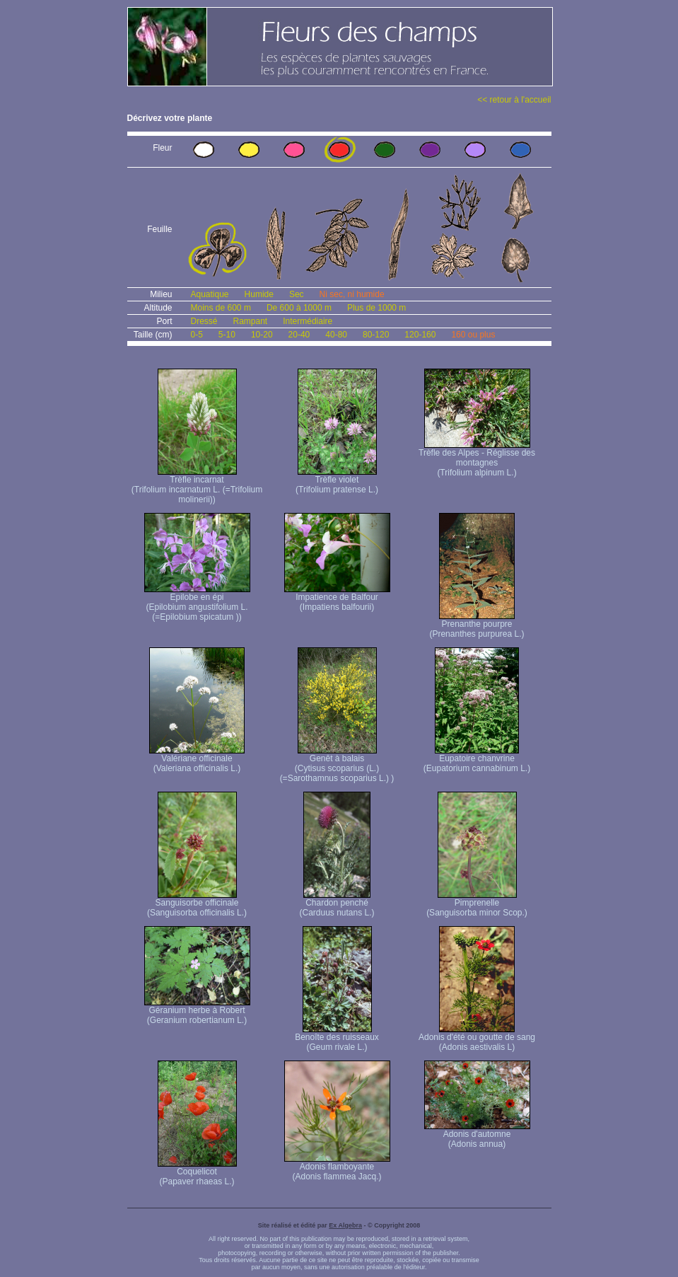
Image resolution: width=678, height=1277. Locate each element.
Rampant (250, 321)
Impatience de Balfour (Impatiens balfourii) (337, 598)
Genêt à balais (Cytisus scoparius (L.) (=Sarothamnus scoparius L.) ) (337, 764)
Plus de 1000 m (376, 308)
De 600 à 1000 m (299, 308)
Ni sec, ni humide (352, 294)
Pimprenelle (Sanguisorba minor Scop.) (476, 904)
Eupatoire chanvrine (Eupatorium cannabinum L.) (476, 759)
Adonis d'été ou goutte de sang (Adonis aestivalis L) (477, 1038)
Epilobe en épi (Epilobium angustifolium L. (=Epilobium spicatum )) (197, 603)
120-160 (420, 335)
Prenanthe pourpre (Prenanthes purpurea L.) (476, 625)
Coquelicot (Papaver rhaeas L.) (197, 1172)
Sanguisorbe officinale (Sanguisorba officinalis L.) (197, 904)
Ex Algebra (345, 1225)
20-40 (299, 335)
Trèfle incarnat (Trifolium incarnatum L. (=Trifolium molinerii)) (196, 485)
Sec (296, 294)
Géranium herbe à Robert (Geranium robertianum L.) (197, 1011)
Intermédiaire (307, 321)
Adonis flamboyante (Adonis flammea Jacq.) (337, 1167)
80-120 (376, 335)
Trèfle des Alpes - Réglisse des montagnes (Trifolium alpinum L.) (477, 459)
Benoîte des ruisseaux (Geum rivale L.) (337, 1038)
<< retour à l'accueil (514, 100)
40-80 (336, 335)
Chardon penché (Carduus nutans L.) (336, 904)
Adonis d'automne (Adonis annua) (477, 1135)
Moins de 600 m (221, 308)
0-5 (197, 335)
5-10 (226, 335)
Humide (259, 294)
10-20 (262, 335)
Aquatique (210, 294)
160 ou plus (473, 335)
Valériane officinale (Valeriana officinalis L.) (197, 759)
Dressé (204, 321)
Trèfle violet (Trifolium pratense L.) (337, 481)
